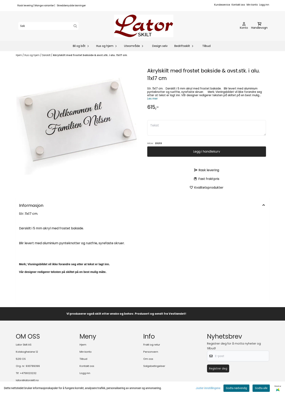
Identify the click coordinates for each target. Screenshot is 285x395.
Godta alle (261, 388)
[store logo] (143, 26)
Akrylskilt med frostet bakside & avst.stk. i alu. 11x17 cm (90, 55)
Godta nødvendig (236, 388)
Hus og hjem (32, 55)
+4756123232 (28, 373)
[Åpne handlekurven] (259, 26)
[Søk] (48, 26)
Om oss (148, 359)
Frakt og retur (151, 344)
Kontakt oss (238, 4)
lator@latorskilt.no (27, 380)
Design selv (160, 46)
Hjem (19, 55)
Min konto (252, 4)
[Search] (75, 26)
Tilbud (206, 46)
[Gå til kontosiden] (244, 26)
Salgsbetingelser (154, 366)
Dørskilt (46, 55)
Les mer (152, 98)
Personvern (150, 351)
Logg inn (264, 4)
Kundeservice (222, 4)
